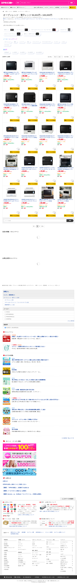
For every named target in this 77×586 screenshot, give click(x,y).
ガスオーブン (63, 29)
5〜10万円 (30, 52)
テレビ (19, 542)
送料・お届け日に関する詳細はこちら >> (49, 511)
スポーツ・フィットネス (37, 547)
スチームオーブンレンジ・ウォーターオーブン (34, 18)
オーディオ (20, 545)
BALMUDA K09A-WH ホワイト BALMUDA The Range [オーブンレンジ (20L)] (11, 169)
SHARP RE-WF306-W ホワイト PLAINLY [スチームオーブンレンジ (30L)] (11, 201)
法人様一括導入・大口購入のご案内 (66, 567)
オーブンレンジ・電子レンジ (54, 285)
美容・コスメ (49, 542)
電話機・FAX (20, 564)
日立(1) (8, 311)
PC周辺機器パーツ (22, 561)
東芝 (15, 41)
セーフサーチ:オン (64, 7)
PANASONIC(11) (10, 316)
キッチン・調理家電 (43, 285)
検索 (71, 2)
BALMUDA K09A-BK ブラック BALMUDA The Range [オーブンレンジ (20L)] (65, 169)
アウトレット (21, 7)
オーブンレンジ (18, 18)
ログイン (52, 7)
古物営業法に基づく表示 (63, 576)
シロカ (63, 41)
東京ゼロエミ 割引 (15, 532)
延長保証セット (40, 532)
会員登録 (57, 7)
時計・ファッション (50, 543)
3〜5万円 (22, 52)
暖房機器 (6, 543)
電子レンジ (5, 18)
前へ (34, 226)
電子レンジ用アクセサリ (30, 33)
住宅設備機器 (6, 564)
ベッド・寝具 (35, 564)
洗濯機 (5, 554)
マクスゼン (7, 45)
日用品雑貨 (6, 568)
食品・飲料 (48, 554)
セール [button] (13, 7)
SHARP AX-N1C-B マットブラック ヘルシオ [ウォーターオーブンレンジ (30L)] (47, 169)
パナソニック (7, 41)
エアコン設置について (60, 532)
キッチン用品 (6, 566)
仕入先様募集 (66, 570)
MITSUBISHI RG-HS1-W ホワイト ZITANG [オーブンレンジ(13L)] (11, 137)
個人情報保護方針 (27, 576)
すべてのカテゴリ (66, 542)
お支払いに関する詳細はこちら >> (26, 514)
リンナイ (56, 41)
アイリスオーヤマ (46, 41)
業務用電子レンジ (9, 305)
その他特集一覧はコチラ (68, 438)
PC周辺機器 (20, 559)
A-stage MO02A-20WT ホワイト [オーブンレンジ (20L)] (65, 200)
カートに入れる (14, 88)
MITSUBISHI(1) (10, 314)
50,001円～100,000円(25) (12, 327)
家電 (36, 285)
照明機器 (6, 559)
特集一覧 (66, 549)
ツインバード (36, 41)
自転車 (33, 543)
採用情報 (17, 576)
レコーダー (20, 543)
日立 (28, 41)
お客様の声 (66, 564)
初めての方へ (66, 556)
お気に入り (18, 84)
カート (72, 7)
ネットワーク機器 (21, 563)
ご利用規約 (36, 576)
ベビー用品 (48, 549)
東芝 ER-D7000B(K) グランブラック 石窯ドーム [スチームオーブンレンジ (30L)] (11, 74)
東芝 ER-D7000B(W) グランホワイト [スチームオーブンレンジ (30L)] (29, 74)
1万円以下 (6, 52)
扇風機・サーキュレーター (9, 547)
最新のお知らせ (66, 563)
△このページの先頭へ (68, 498)
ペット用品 (48, 561)
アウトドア (34, 545)
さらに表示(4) (71, 320)
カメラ (19, 547)
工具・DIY (34, 556)
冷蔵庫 (5, 552)
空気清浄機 (6, 545)
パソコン (20, 554)
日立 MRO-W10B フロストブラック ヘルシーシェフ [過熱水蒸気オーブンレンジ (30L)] (29, 106)
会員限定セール (66, 545)
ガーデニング (35, 557)
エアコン (6, 542)
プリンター (20, 556)
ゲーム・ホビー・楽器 (36, 554)
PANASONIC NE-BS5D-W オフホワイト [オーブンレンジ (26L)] (29, 136)
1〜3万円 (14, 52)
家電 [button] (18, 2)
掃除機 (5, 557)
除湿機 (23, 532)
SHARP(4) (8, 319)
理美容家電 (6, 561)
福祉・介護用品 (49, 562)
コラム (66, 550)
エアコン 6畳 (31, 532)
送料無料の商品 (14, 533)
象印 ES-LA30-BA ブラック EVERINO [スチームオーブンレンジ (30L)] (65, 106)
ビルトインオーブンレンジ (52, 18)
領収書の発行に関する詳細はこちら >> (58, 526)
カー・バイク (35, 552)
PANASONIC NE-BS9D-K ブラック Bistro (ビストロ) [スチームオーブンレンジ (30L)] (11, 106)
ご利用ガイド (66, 559)
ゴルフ (33, 542)
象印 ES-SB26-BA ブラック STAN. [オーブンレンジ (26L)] (47, 200)
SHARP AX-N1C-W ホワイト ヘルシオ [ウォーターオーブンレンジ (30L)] (29, 201)
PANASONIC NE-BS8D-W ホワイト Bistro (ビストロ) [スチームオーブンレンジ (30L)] (47, 74)
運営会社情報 (8, 576)
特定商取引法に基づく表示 (48, 576)
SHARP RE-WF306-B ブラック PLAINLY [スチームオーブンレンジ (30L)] (29, 169)
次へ (43, 226)
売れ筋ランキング (66, 547)
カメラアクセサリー (22, 549)
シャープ (21, 41)
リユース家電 (49, 532)
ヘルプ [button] (46, 7)
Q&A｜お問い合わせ (38, 7)
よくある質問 (66, 557)
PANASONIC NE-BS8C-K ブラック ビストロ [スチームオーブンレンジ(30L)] (47, 106)
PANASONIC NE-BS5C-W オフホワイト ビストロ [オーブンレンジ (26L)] (47, 137)
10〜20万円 (39, 52)
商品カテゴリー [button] (5, 7)
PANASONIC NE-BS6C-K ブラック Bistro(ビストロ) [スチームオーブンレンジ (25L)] (65, 137)
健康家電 (6, 563)
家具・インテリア (35, 563)
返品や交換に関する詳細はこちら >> (18, 526)
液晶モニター (20, 557)
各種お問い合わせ (66, 561)
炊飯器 (5, 556)
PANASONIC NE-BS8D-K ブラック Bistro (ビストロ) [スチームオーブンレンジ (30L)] (65, 74)
